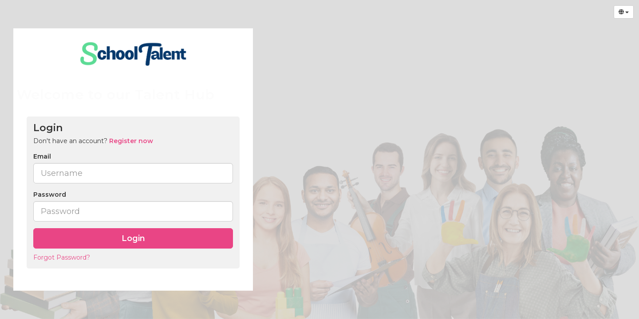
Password (49, 194)
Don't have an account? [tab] (93, 141)
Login (133, 238)
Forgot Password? (61, 257)
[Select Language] (624, 12)
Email (42, 156)
